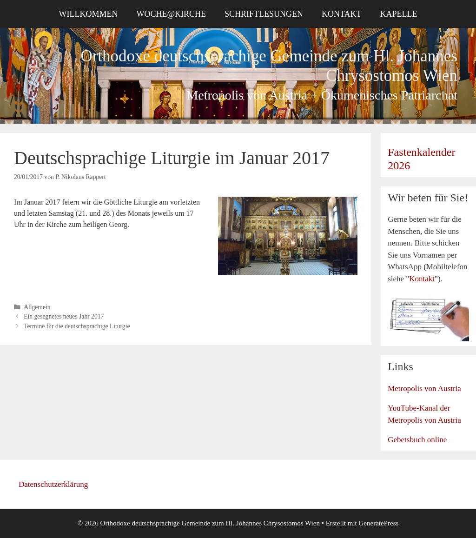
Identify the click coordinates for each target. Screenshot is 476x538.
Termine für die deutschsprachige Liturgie (77, 326)
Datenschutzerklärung (53, 484)
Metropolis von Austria (424, 388)
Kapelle (398, 14)
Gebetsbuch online (417, 439)
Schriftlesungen (264, 14)
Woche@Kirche (171, 14)
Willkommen (88, 14)
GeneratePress (379, 523)
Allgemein (37, 307)
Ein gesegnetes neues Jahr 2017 (64, 316)
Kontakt (342, 14)
